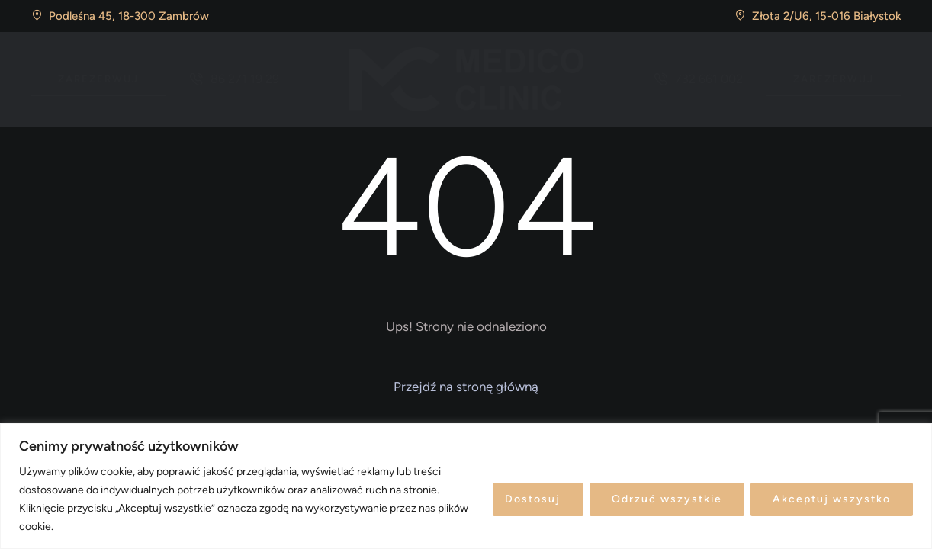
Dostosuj (533, 499)
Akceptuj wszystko (832, 499)
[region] (466, 486)
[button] (98, 79)
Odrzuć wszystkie (667, 499)
